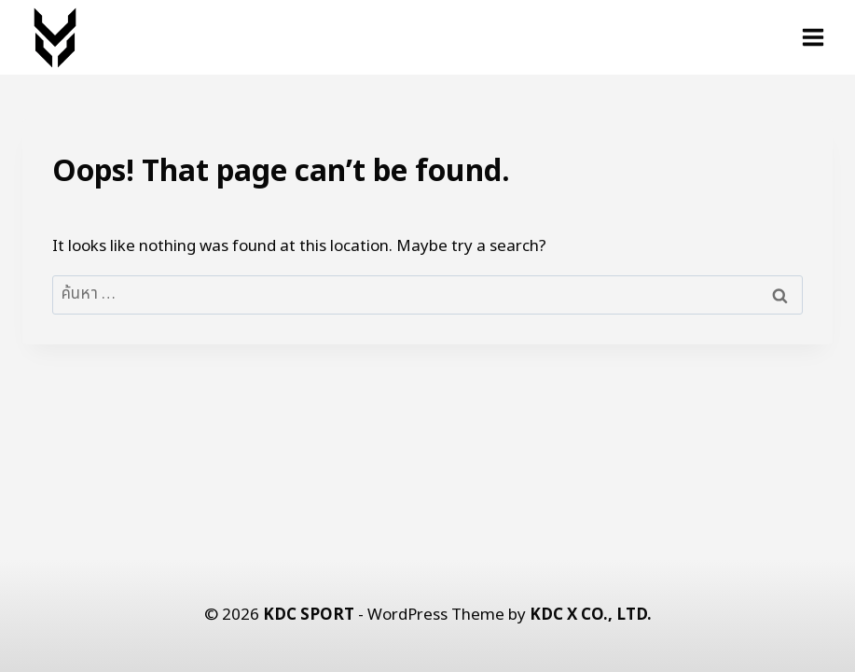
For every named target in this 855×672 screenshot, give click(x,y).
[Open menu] (813, 37)
